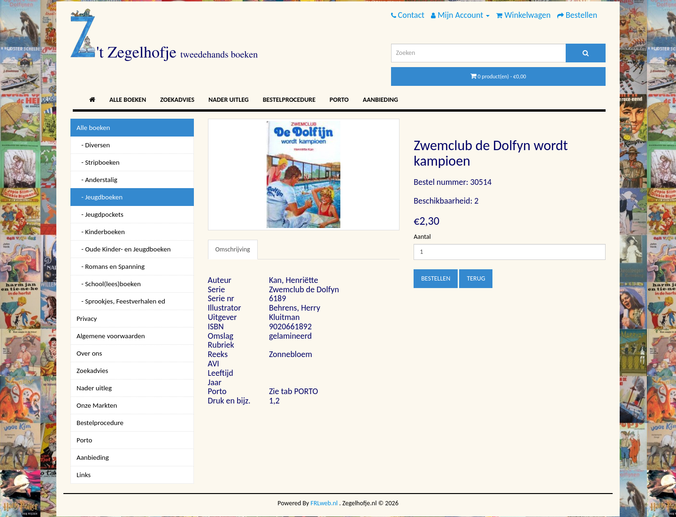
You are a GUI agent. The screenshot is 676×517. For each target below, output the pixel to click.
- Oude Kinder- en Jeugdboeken (124, 249)
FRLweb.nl (324, 503)
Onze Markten (97, 405)
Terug (476, 278)
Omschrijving (232, 249)
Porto (339, 100)
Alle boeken (127, 100)
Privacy (87, 318)
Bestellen (435, 278)
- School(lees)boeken (109, 284)
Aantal (422, 237)
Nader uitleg (228, 100)
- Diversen (93, 145)
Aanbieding (380, 100)
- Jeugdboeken (100, 197)
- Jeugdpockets (100, 214)
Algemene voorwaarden (111, 336)
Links (84, 475)
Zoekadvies (177, 100)
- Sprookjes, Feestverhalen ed (121, 301)
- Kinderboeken (101, 232)
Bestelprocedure (289, 100)
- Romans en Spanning (111, 266)
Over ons (89, 353)
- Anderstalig (97, 179)
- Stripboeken (98, 162)
